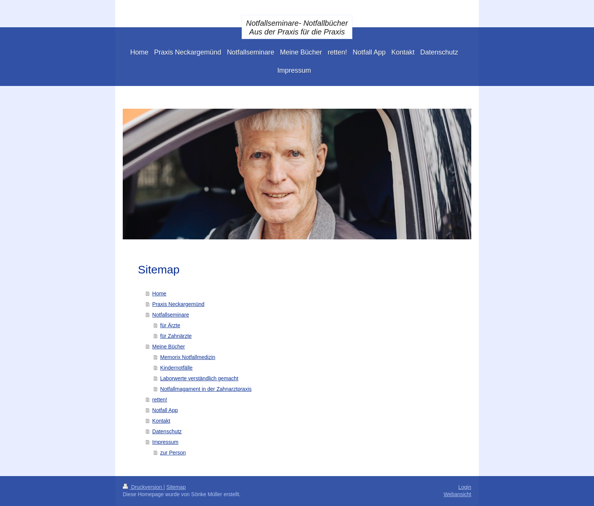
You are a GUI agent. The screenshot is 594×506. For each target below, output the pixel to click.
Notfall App (165, 410)
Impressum (165, 442)
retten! (159, 400)
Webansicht (457, 494)
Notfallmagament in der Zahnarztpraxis (206, 389)
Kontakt (161, 421)
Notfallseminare (170, 315)
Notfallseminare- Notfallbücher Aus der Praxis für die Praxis (297, 27)
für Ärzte (170, 325)
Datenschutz (167, 431)
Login (464, 487)
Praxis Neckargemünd (178, 304)
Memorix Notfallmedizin (187, 357)
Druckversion (143, 487)
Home (159, 293)
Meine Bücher (168, 347)
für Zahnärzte (176, 336)
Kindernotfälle (176, 368)
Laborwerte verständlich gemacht (199, 378)
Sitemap (176, 487)
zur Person (173, 453)
